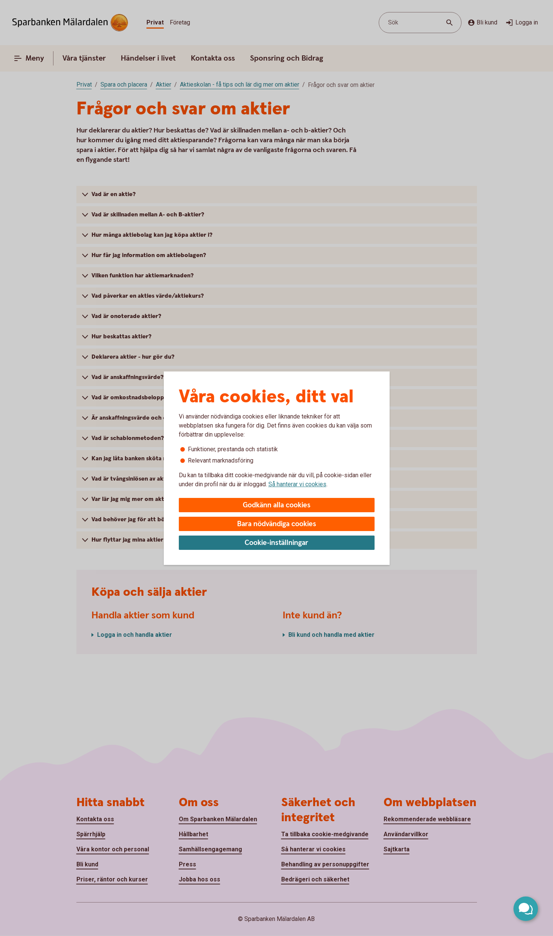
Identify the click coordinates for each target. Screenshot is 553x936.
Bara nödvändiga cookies (276, 524)
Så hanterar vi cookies (297, 484)
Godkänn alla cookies (277, 505)
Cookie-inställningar (276, 543)
